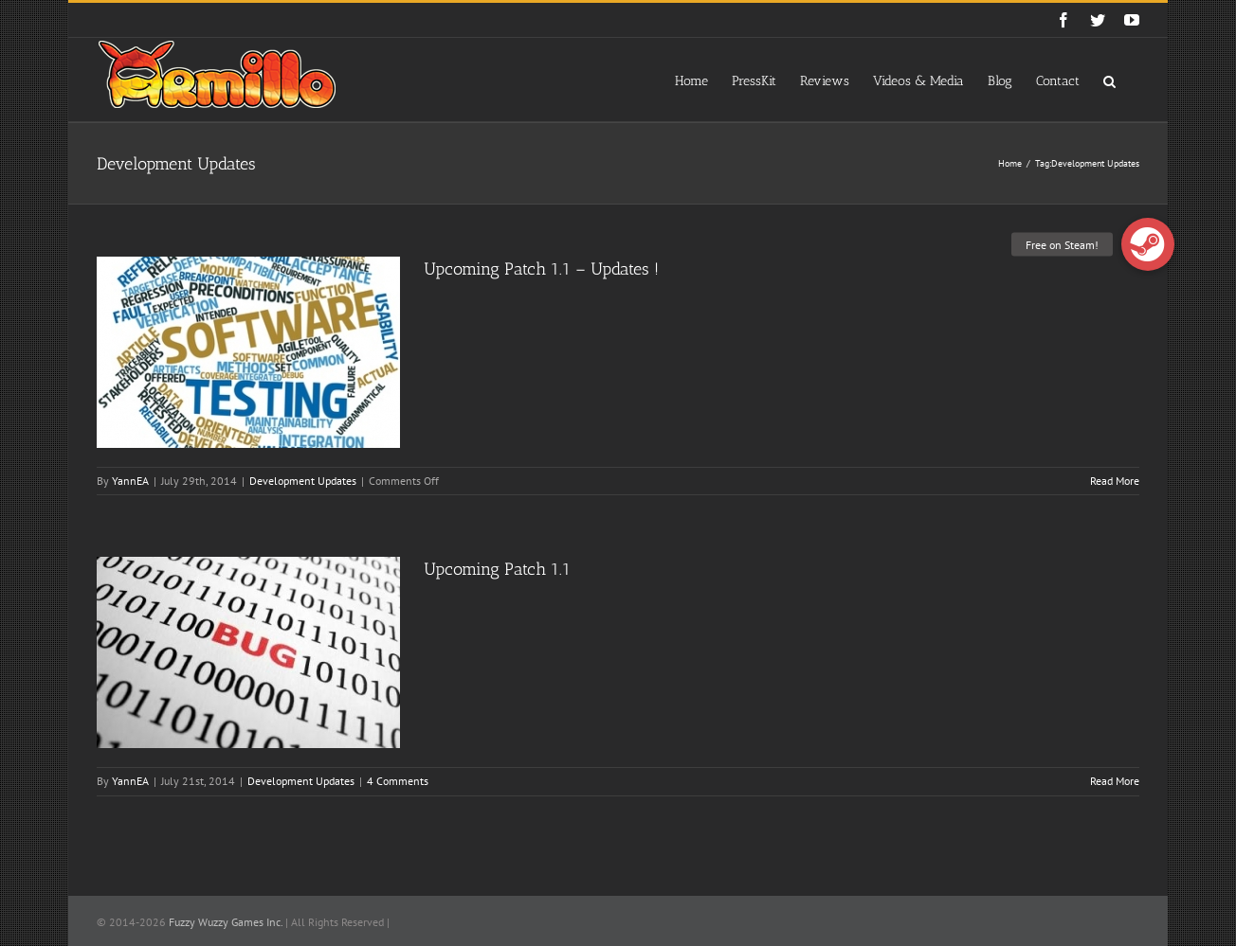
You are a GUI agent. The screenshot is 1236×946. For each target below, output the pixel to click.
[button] (1109, 79)
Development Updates (302, 480)
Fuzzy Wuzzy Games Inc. (225, 922)
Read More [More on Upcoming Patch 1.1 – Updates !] (1114, 480)
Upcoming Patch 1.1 (497, 569)
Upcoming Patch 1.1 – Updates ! (541, 269)
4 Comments (397, 781)
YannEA (130, 480)
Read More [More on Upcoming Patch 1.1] (1114, 781)
